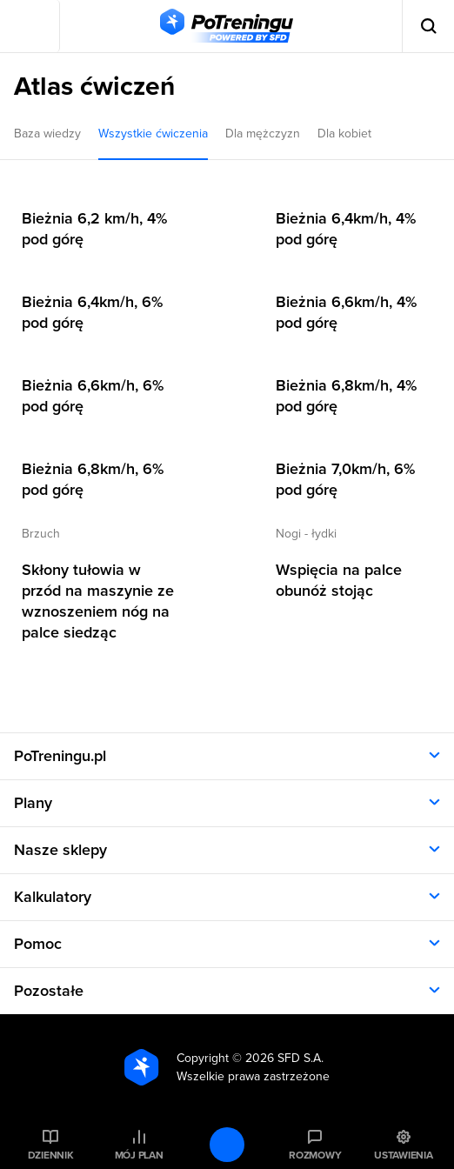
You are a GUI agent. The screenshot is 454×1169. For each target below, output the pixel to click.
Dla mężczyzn (262, 133)
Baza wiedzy (47, 133)
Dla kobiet (344, 133)
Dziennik (51, 1155)
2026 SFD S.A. (284, 1058)
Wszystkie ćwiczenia (153, 133)
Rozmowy (315, 1155)
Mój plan (139, 1155)
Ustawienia (403, 1155)
